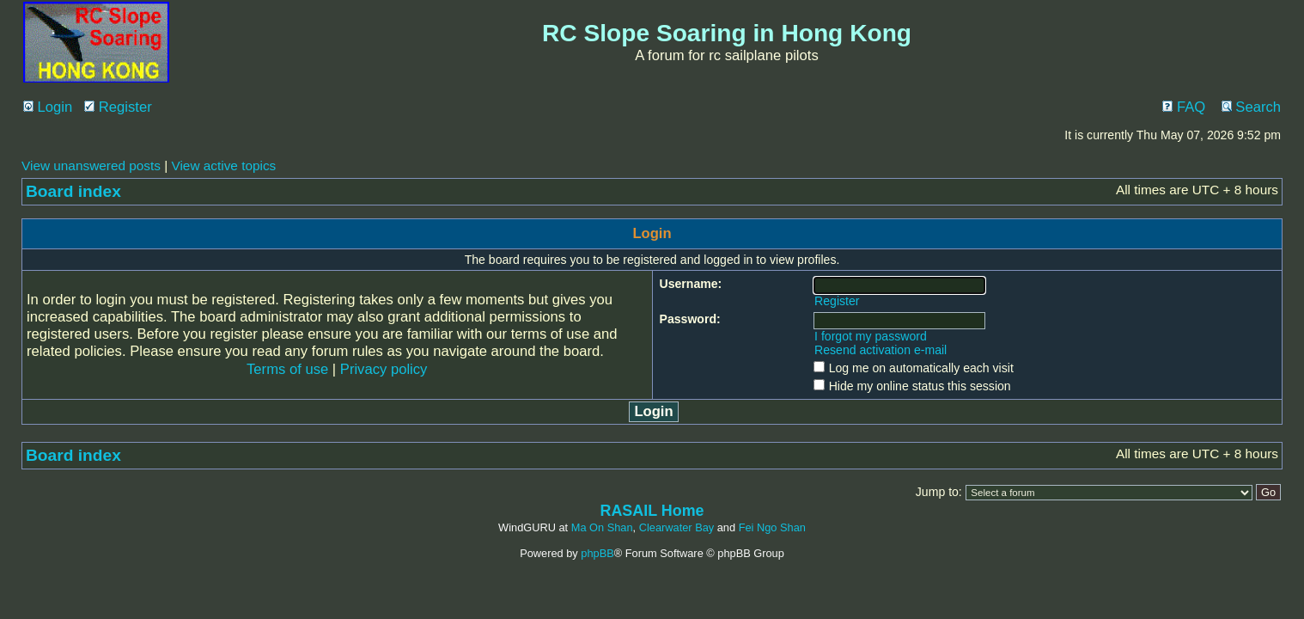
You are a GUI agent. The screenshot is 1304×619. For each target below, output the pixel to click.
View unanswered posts (91, 165)
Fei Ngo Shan (772, 527)
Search (1251, 107)
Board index (73, 191)
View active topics (223, 165)
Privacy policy (384, 369)
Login (47, 107)
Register (118, 107)
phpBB (597, 553)
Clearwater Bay (676, 527)
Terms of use (287, 369)
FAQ (1183, 107)
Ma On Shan (602, 527)
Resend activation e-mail (880, 350)
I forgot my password (870, 336)
